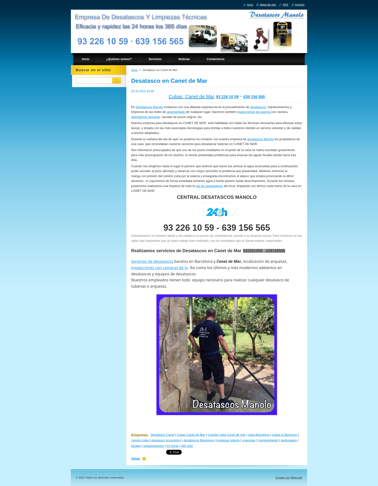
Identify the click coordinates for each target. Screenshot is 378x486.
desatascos (258, 107)
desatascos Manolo (260, 139)
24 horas (173, 446)
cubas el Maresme (284, 435)
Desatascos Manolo (149, 107)
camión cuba (140, 440)
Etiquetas (139, 435)
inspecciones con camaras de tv (159, 267)
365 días (187, 446)
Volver (135, 458)
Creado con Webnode (288, 477)
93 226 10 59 (227, 97)
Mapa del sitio (268, 4)
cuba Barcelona (259, 435)
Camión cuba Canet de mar (227, 435)
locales (136, 446)
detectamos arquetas (145, 117)
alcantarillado (176, 112)
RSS (285, 4)
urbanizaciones (153, 446)
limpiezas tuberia (228, 440)
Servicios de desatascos (152, 261)
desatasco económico (166, 440)
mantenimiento (268, 440)
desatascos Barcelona (198, 440)
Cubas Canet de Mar (191, 96)
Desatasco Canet (162, 435)
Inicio (134, 70)
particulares (289, 440)
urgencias (249, 440)
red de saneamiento (209, 186)
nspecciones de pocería (254, 112)
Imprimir (299, 4)
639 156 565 (254, 97)
